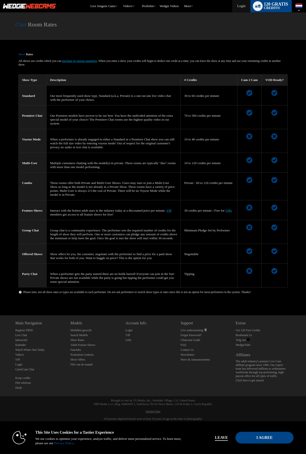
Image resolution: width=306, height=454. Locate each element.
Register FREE (24, 330)
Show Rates (77, 340)
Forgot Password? (191, 335)
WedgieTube (243, 345)
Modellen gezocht (80, 330)
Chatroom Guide (190, 340)
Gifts (128, 340)
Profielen (148, 6)
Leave (221, 437)
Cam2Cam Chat (24, 369)
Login (241, 6)
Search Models (79, 335)
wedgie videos (169, 6)
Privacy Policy (63, 443)
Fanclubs (75, 350)
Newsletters (188, 354)
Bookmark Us (244, 335)
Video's (127, 6)
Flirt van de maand (81, 364)
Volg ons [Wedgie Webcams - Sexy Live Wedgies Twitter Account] (243, 340)
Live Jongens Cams (102, 6)
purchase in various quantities (79, 61)
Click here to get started (250, 380)
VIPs (228, 210)
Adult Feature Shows (82, 345)
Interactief (21, 340)
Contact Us (187, 350)
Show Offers (77, 359)
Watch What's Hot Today (30, 350)
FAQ (183, 345)
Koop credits (22, 378)
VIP (168, 210)
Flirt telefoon (23, 383)
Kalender (20, 345)
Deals (18, 387)
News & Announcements (195, 359)
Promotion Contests (82, 354)
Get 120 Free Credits (248, 330)
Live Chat (21, 335)
